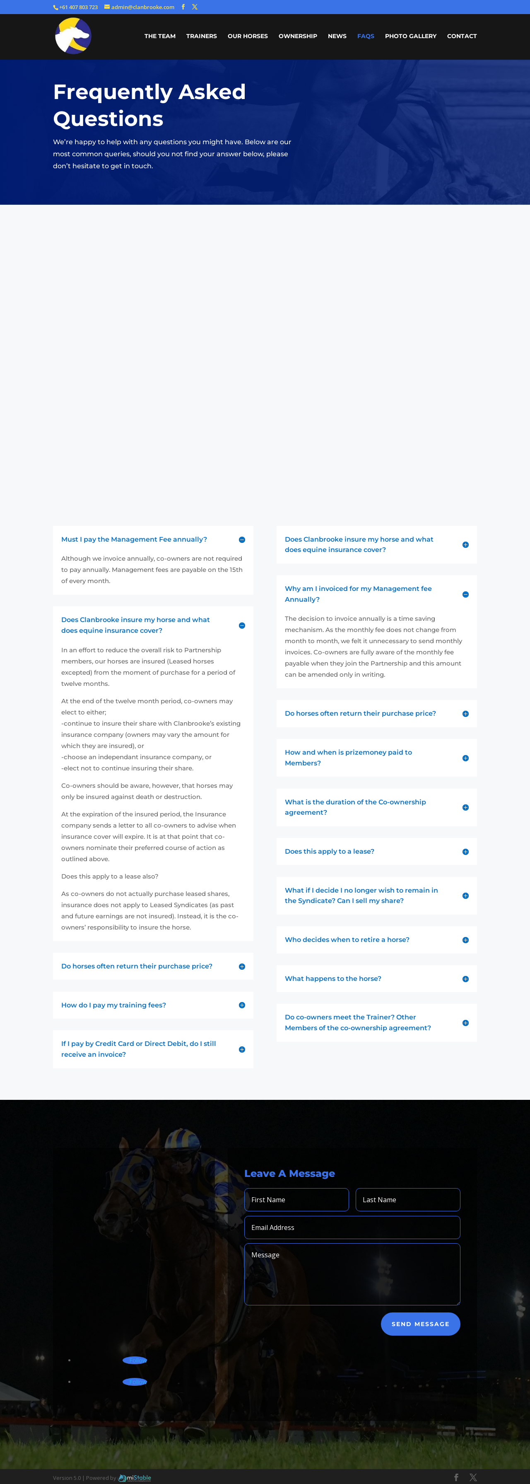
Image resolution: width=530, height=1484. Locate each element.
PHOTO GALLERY (410, 36)
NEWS (337, 36)
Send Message (421, 1324)
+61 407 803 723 (78, 7)
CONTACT (462, 36)
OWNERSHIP (298, 36)
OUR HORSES (248, 36)
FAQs (365, 36)
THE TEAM (160, 36)
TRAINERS (201, 36)
